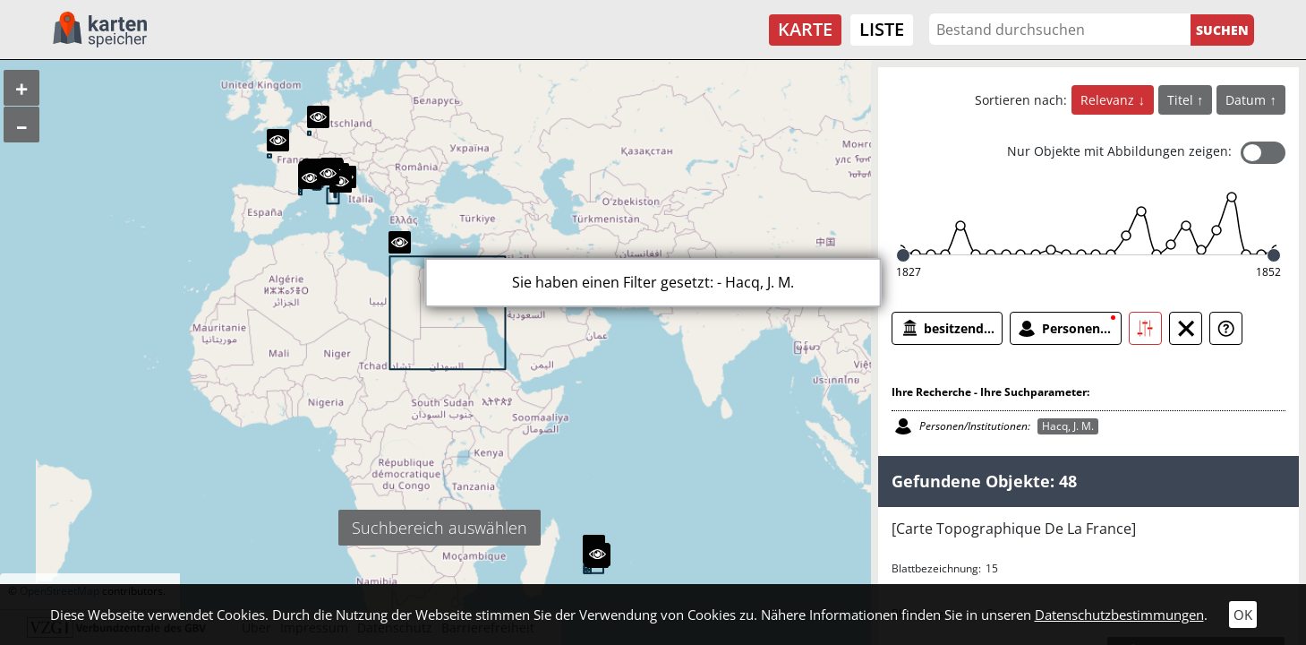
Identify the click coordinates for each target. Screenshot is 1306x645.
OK (1242, 615)
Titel (1182, 99)
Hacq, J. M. (1068, 426)
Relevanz (1109, 99)
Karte (805, 29)
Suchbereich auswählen (439, 527)
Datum (1247, 99)
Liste (881, 29)
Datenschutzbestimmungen (1119, 615)
